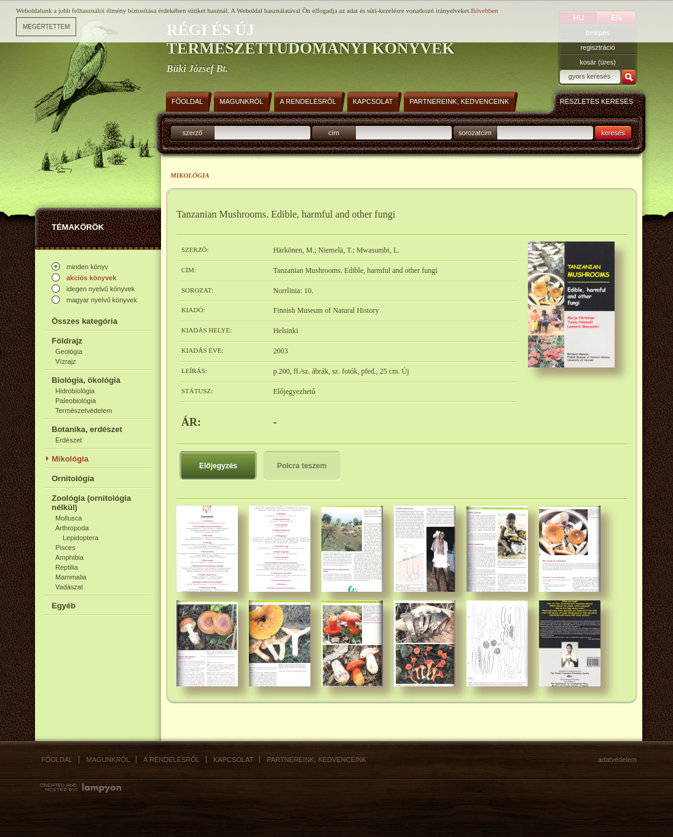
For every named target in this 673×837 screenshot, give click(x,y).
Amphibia (69, 557)
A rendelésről (171, 759)
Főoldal (57, 759)
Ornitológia (73, 478)
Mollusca (68, 518)
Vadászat (69, 587)
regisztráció (597, 47)
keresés (613, 132)
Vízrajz (65, 361)
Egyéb (64, 605)
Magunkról (108, 759)
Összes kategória (84, 321)
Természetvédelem (83, 410)
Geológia (68, 351)
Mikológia (70, 458)
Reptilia (66, 567)
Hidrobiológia (75, 391)
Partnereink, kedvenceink (316, 759)
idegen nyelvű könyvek (100, 289)
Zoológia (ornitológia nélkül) (91, 502)
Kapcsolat (233, 759)
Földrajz (67, 340)
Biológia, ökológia (86, 380)
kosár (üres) (598, 62)
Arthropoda (72, 528)
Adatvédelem (617, 759)
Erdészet (68, 440)
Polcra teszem (302, 466)
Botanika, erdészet (87, 429)
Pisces (65, 547)
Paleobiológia (75, 400)
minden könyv (87, 266)
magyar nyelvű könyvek (101, 300)
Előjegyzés (218, 466)
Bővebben (484, 10)
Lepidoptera (80, 537)
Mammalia (71, 577)
